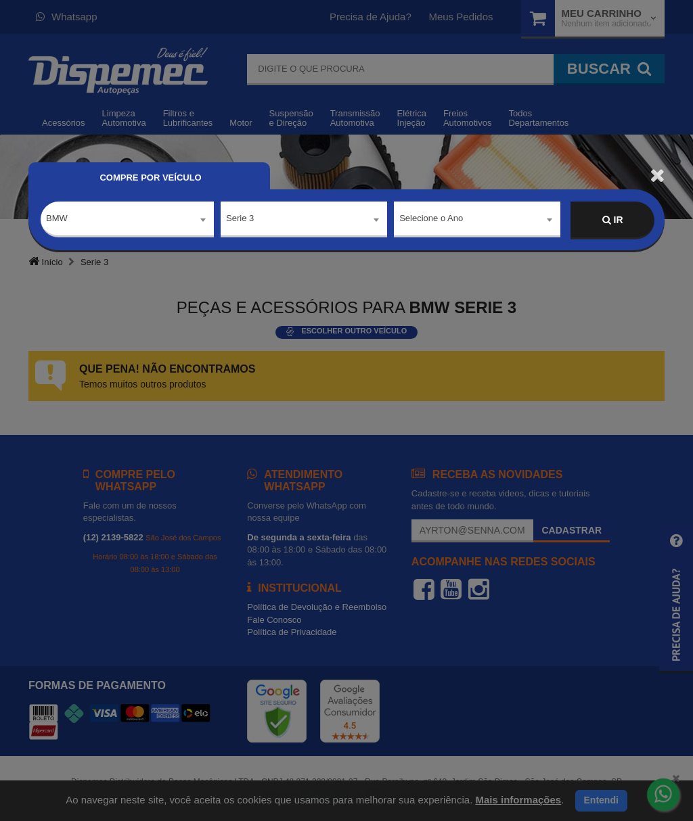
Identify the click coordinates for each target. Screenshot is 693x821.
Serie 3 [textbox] (240, 219)
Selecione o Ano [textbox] (431, 219)
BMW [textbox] (57, 219)
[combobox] (127, 220)
